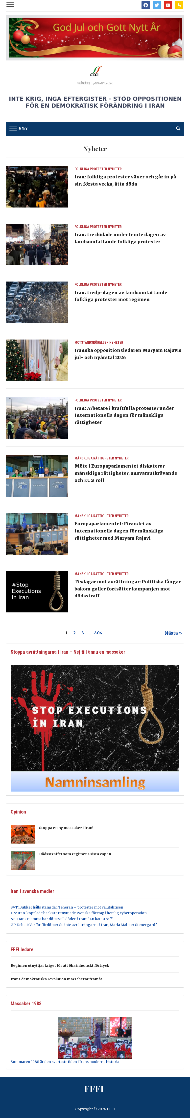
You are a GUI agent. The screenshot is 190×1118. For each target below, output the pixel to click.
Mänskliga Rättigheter (94, 458)
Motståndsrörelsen (91, 342)
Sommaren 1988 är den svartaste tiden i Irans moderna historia (65, 1062)
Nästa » (173, 633)
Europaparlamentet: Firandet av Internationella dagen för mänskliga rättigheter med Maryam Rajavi (119, 531)
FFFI (94, 1088)
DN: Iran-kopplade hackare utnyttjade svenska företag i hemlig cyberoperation (79, 913)
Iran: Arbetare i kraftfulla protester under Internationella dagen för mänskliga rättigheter (124, 415)
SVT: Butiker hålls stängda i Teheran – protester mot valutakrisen (67, 907)
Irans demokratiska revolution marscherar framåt (56, 979)
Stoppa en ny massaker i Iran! (66, 828)
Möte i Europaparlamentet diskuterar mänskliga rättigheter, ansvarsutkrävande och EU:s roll (125, 473)
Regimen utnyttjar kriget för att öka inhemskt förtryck (60, 965)
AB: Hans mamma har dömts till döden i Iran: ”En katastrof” (62, 919)
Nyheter (115, 169)
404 (98, 632)
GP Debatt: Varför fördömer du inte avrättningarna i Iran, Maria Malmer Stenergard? (84, 925)
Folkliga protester (90, 169)
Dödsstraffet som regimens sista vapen (75, 854)
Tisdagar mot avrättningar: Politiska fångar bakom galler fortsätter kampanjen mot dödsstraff (127, 589)
